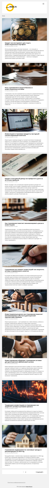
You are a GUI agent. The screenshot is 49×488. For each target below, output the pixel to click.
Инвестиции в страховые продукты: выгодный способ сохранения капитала (24, 120)
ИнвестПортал (29, 486)
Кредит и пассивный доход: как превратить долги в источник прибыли (24, 165)
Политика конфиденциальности (16, 482)
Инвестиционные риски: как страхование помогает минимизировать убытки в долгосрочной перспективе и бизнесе (24, 300)
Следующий (39, 472)
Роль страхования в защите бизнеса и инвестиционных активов (24, 74)
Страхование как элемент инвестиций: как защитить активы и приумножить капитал (24, 256)
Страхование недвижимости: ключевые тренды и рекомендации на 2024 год (24, 436)
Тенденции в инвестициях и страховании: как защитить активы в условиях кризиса (24, 391)
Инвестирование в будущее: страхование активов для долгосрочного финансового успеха (24, 347)
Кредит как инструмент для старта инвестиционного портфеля (24, 29)
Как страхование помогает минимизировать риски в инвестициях (24, 210)
